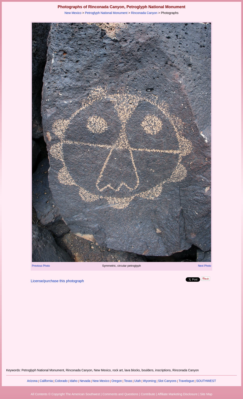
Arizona (32, 381)
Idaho (73, 381)
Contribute (148, 394)
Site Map (206, 394)
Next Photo (204, 265)
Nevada (85, 381)
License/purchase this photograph (57, 281)
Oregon (117, 381)
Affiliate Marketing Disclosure (177, 394)
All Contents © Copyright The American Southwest (65, 394)
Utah (137, 381)
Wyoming (149, 381)
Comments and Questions (120, 394)
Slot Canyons (167, 381)
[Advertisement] (121, 328)
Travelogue (186, 381)
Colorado (61, 381)
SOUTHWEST (206, 381)
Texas (128, 381)
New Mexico (73, 13)
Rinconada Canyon (144, 13)
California (46, 381)
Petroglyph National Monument (106, 13)
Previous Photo (41, 265)
